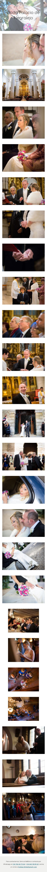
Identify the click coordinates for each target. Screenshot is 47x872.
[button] (3, 3)
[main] (23, 15)
